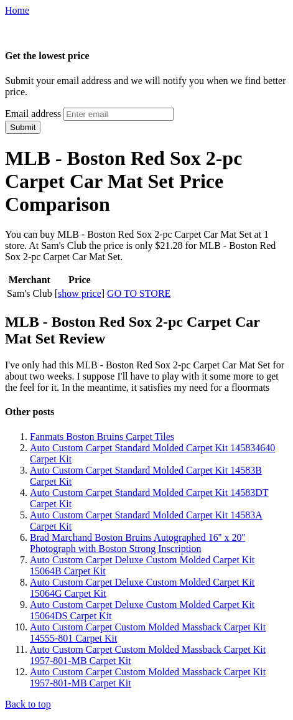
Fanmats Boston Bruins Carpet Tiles (102, 436)
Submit (22, 127)
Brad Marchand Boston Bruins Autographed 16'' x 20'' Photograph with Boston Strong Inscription (137, 543)
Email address (33, 113)
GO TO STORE (138, 293)
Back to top (28, 704)
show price (79, 293)
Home (17, 10)
